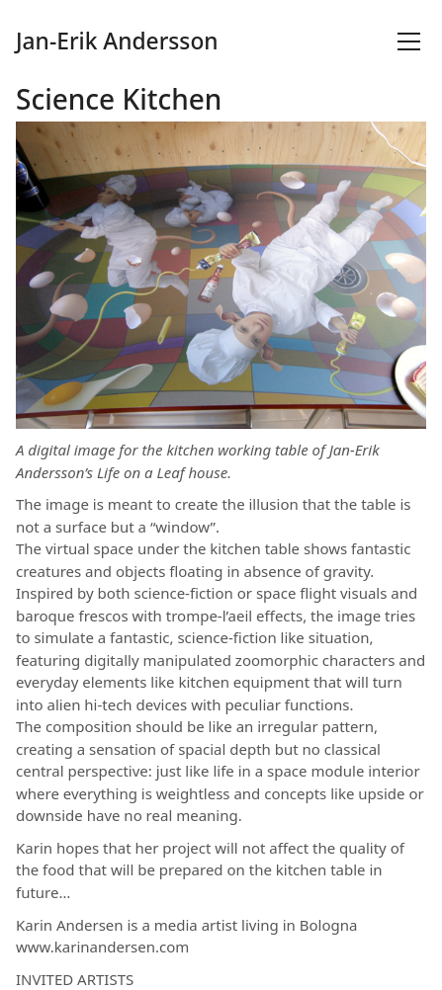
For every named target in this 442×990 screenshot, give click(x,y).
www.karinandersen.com (102, 946)
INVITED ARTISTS (74, 979)
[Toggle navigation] (409, 41)
